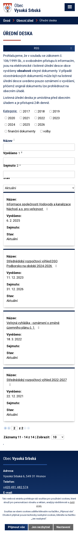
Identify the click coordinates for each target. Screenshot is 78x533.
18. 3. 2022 (14, 339)
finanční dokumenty (21, 131)
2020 (11, 118)
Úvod (6, 20)
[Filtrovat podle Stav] (39, 188)
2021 (26, 118)
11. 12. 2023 (15, 277)
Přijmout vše (16, 527)
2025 (26, 124)
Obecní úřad (24, 20)
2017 (26, 111)
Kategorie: (10, 111)
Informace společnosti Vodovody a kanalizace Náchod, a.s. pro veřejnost (39, 206)
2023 (56, 118)
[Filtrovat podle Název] (39, 147)
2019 (56, 111)
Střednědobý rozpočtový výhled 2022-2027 (37, 382)
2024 (11, 124)
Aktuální (12, 239)
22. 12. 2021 (15, 396)
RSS (53, 48)
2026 (41, 124)
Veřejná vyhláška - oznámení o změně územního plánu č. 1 (33, 325)
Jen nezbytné (40, 527)
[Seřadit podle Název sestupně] (14, 140)
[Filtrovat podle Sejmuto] (39, 174)
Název (7, 141)
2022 (41, 118)
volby (47, 131)
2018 (41, 111)
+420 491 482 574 (15, 487)
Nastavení (63, 527)
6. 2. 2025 (13, 220)
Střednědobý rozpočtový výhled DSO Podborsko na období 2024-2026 (32, 263)
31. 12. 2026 (15, 289)
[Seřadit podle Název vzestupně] (14, 139)
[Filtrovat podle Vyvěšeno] (39, 161)
